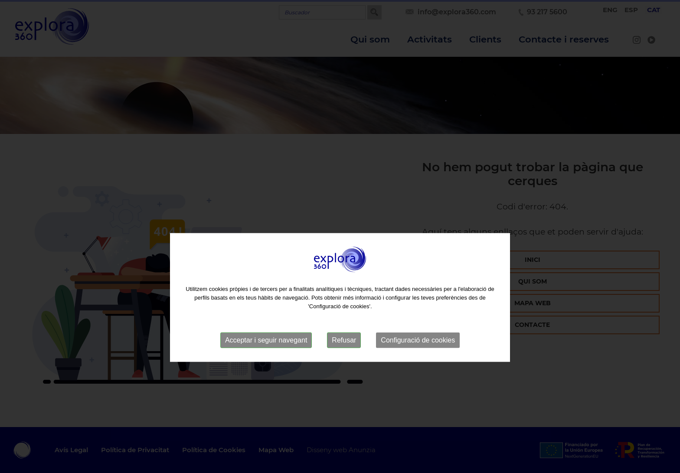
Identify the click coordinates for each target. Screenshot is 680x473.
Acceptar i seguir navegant (266, 356)
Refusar (344, 356)
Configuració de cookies (418, 356)
